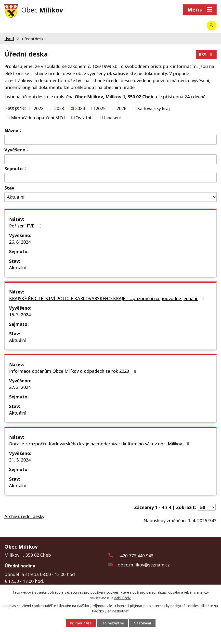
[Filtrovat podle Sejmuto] (110, 178)
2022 (38, 108)
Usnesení (111, 117)
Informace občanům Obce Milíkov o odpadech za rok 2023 (73, 371)
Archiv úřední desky (24, 516)
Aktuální (17, 268)
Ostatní (83, 117)
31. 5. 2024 (20, 460)
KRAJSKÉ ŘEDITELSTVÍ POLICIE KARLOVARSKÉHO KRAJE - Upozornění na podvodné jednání (107, 298)
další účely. (122, 597)
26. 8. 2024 (20, 242)
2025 (100, 108)
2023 (59, 108)
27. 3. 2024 (20, 387)
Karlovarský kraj (153, 108)
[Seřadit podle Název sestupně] (21, 132)
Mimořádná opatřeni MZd (38, 117)
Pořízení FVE (26, 226)
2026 (121, 108)
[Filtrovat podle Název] (110, 140)
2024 (80, 108)
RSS (206, 54)
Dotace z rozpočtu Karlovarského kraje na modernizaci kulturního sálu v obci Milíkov (100, 444)
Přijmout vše (80, 623)
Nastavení (142, 623)
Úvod (9, 38)
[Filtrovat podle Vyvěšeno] (110, 159)
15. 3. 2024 (20, 314)
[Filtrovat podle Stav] (110, 197)
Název (11, 131)
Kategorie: (15, 108)
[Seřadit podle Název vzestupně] (21, 130)
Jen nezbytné (112, 623)
